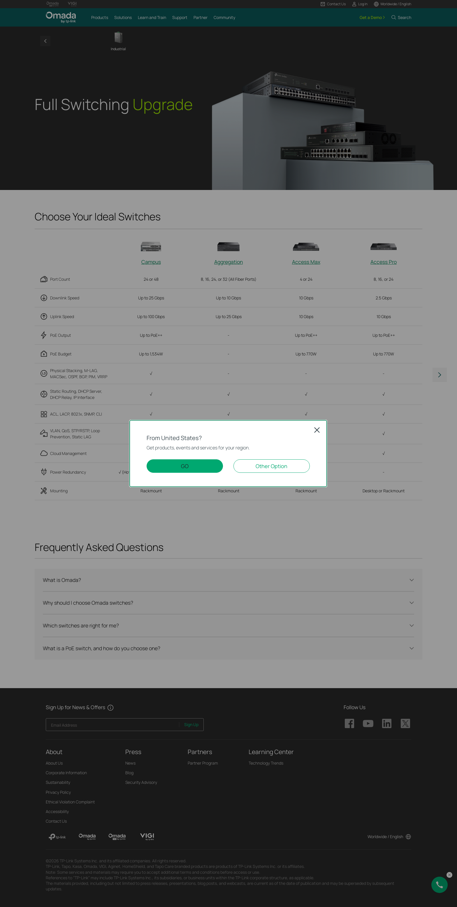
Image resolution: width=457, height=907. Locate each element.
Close (317, 430)
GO (185, 466)
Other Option (271, 466)
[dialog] (228, 453)
